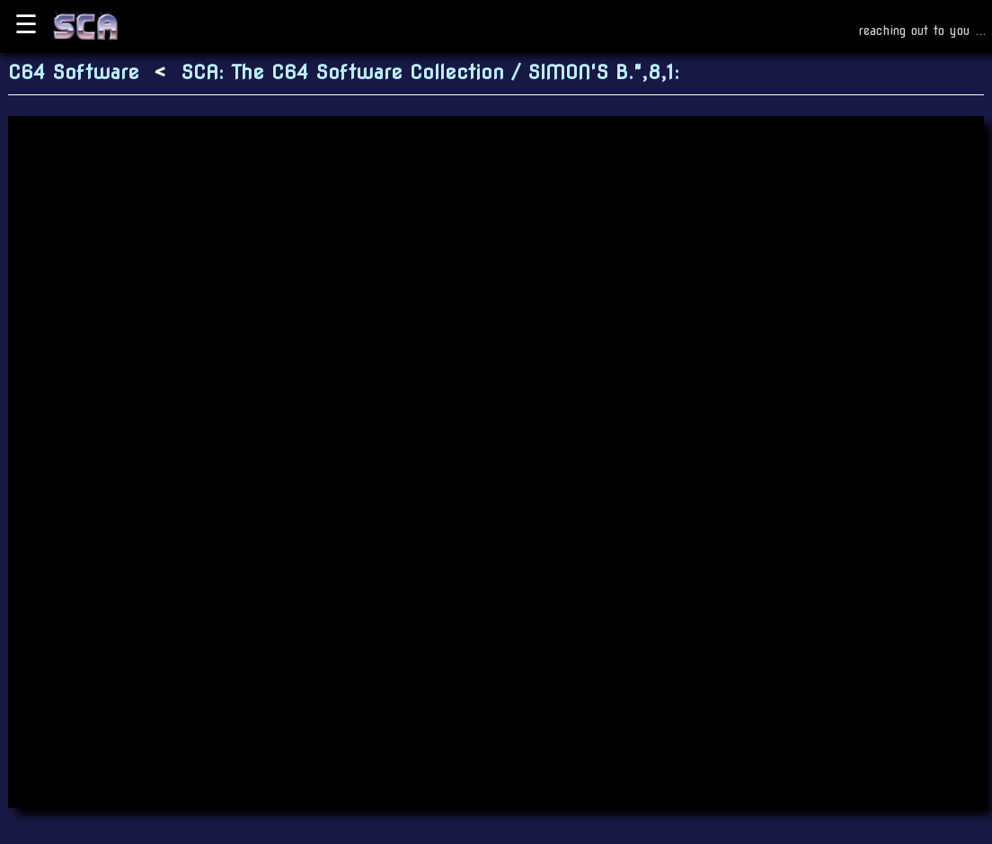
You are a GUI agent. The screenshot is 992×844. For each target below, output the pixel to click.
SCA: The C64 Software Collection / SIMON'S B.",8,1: (430, 72)
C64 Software (73, 72)
